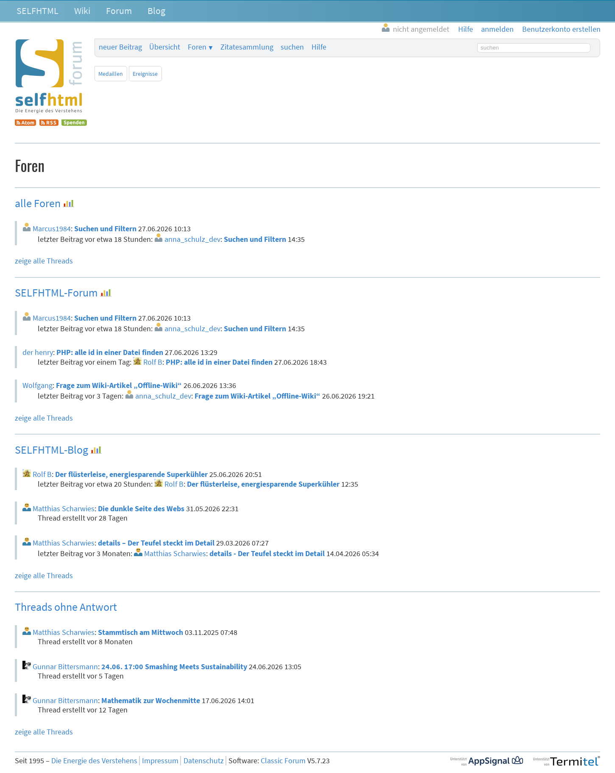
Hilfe (319, 47)
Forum (119, 11)
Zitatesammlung (246, 47)
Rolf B (152, 362)
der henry (37, 352)
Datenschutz (204, 760)
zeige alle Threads (44, 261)
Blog (156, 11)
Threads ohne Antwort (66, 607)
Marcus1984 (52, 228)
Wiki (82, 11)
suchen (292, 47)
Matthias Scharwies (64, 508)
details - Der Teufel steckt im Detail (267, 553)
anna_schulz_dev (192, 239)
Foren (197, 47)
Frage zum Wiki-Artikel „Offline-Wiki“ (119, 385)
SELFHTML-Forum (56, 292)
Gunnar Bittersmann (65, 666)
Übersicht (164, 47)
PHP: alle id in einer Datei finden (109, 352)
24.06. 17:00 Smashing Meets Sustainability (174, 666)
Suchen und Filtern (105, 228)
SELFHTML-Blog (51, 450)
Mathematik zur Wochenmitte (150, 700)
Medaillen (110, 74)
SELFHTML (37, 11)
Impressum (160, 760)
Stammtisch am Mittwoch (140, 632)
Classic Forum (283, 760)
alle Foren (38, 203)
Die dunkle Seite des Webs (141, 508)
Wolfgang (37, 385)
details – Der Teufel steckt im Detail (156, 543)
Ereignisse (145, 74)
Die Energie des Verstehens (94, 760)
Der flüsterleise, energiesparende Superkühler (131, 474)
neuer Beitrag (120, 47)
